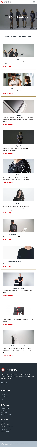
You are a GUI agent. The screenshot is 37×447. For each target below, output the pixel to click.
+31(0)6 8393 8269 (6, 429)
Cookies (2, 385)
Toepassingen (5, 408)
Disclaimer (10, 385)
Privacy (6, 385)
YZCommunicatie (8, 444)
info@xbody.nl (5, 431)
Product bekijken (8, 67)
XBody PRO (4, 394)
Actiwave (3, 398)
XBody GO (4, 396)
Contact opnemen (6, 414)
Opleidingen (4, 410)
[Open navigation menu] (33, 2)
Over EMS (4, 412)
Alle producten (5, 400)
